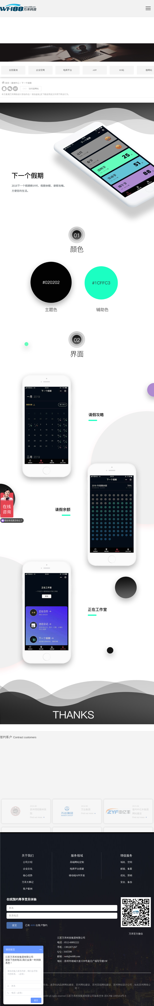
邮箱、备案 (126, 869)
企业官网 (40, 70)
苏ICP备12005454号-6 (115, 996)
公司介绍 (27, 862)
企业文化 (27, 869)
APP (95, 70)
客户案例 (27, 889)
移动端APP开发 (77, 875)
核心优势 (27, 875)
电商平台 (67, 70)
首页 (7, 83)
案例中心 (15, 83)
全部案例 (13, 70)
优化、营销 (126, 875)
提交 (14, 925)
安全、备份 (126, 882)
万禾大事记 (28, 882)
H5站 (121, 70)
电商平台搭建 (77, 869)
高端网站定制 (77, 862)
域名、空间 (126, 862)
